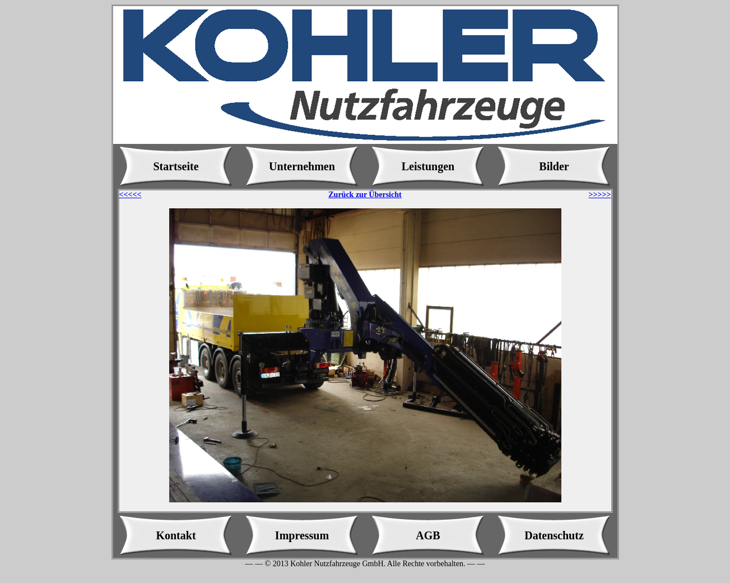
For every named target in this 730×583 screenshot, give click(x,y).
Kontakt (176, 535)
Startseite (175, 166)
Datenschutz (554, 535)
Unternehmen (302, 166)
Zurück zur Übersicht (364, 194)
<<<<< (130, 194)
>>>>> (600, 194)
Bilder (554, 166)
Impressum (302, 535)
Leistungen (428, 166)
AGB (428, 535)
